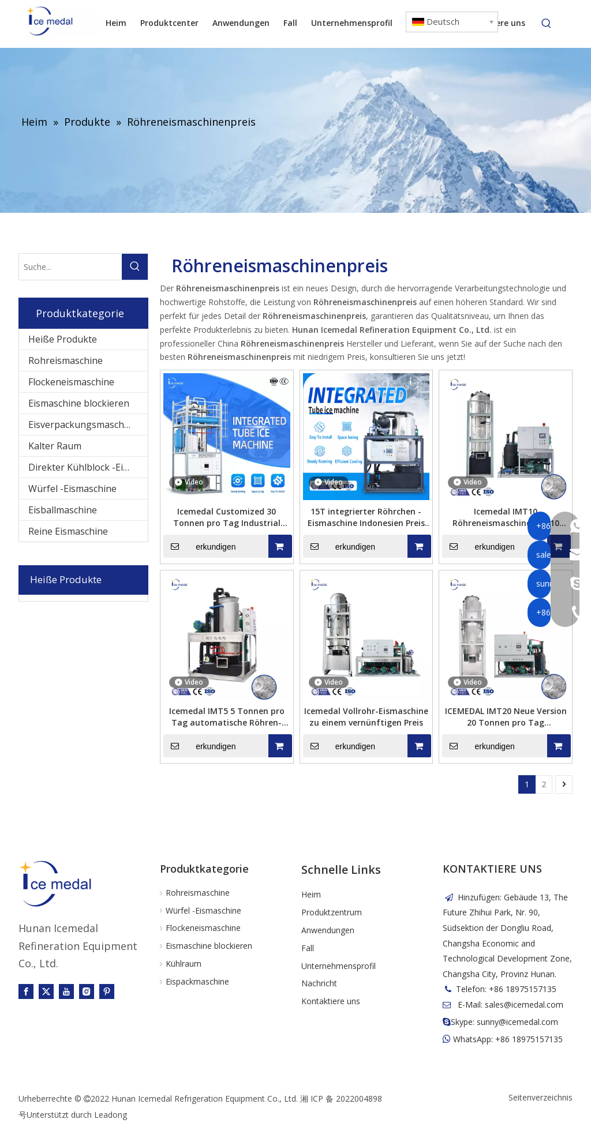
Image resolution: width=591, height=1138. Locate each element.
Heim (311, 894)
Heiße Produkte (62, 339)
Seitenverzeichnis (540, 1097)
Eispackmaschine (197, 981)
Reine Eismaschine (68, 531)
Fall (307, 947)
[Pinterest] (106, 991)
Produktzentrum (331, 912)
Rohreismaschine (65, 360)
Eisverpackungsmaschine (82, 424)
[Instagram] (86, 991)
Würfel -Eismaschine (72, 488)
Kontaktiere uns (330, 1001)
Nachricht (319, 983)
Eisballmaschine (62, 510)
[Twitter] (46, 991)
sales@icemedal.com (524, 1004)
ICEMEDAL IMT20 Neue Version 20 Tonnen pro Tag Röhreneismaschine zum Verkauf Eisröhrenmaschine (506, 716)
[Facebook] (25, 991)
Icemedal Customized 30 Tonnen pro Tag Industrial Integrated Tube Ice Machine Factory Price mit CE (227, 517)
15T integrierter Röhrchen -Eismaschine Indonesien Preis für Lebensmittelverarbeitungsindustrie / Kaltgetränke (366, 517)
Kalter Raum (54, 446)
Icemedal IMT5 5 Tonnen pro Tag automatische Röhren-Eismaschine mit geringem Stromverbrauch (227, 716)
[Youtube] (66, 991)
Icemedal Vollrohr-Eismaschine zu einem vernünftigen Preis (366, 716)
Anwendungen (327, 930)
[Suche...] (70, 267)
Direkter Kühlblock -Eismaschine (88, 467)
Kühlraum (183, 963)
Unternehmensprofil (338, 965)
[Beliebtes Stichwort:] (546, 23)
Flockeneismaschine (71, 381)
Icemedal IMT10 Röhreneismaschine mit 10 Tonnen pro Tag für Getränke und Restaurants (506, 517)
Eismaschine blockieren (78, 403)
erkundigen (199, 546)
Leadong (110, 1114)
